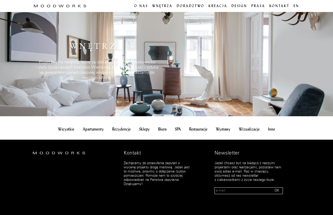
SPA (178, 129)
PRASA (258, 6)
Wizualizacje (249, 129)
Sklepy (144, 129)
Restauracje (198, 129)
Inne (271, 129)
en (296, 6)
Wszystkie (66, 129)
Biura (162, 129)
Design (239, 6)
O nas (141, 6)
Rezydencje (121, 129)
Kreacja (218, 6)
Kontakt (279, 6)
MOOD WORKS (60, 6)
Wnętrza (162, 6)
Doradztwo (190, 6)
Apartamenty (93, 129)
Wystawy (223, 129)
